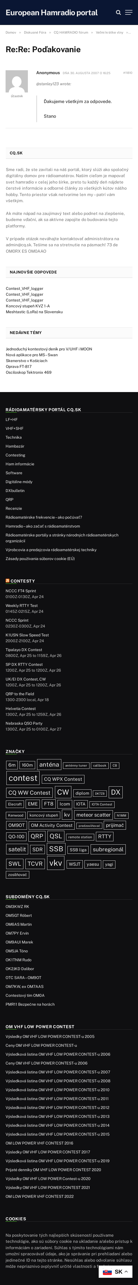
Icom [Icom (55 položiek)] (65, 804)
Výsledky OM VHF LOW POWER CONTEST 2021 (48, 1187)
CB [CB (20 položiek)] (115, 765)
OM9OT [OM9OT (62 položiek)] (16, 825)
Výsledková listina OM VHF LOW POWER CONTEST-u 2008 (58, 1081)
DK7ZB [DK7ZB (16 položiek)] (100, 793)
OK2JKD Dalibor (20, 969)
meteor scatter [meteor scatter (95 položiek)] (93, 815)
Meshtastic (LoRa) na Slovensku (34, 312)
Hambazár (15, 446)
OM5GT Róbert (19, 915)
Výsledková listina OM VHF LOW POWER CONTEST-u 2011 (57, 1098)
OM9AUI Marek (19, 942)
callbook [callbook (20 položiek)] (99, 765)
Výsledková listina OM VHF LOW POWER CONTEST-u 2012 (57, 1107)
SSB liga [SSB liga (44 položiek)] (78, 849)
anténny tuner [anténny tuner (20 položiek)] (76, 765)
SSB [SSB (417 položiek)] (56, 849)
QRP (9, 499)
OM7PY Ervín (17, 933)
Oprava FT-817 (19, 366)
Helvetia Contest (21, 708)
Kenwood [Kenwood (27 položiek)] (15, 815)
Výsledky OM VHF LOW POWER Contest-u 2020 (48, 1178)
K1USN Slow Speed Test (27, 635)
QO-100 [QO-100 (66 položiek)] (16, 836)
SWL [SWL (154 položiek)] (14, 863)
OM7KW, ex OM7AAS (24, 986)
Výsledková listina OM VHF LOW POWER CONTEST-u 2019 (58, 1161)
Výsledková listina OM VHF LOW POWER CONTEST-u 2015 (58, 1134)
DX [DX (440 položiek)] (115, 792)
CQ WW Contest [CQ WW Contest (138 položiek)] (29, 792)
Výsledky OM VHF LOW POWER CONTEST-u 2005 (50, 1036)
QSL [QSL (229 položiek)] (56, 836)
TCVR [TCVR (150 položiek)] (35, 863)
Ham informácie (20, 464)
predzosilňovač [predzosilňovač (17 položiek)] (89, 825)
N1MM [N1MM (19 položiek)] (121, 815)
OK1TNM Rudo (19, 960)
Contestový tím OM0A (25, 995)
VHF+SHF (14, 428)
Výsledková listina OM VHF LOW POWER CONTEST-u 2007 (58, 1072)
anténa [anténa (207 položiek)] (49, 764)
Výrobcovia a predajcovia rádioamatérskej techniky (51, 550)
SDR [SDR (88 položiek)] (37, 849)
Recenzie (14, 508)
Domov (11, 32)
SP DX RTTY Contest (24, 664)
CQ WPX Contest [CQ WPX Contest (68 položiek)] (63, 779)
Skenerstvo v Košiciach (26, 360)
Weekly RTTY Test (22, 605)
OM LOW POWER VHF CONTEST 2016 (39, 1143)
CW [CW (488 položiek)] (63, 792)
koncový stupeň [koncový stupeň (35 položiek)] (44, 815)
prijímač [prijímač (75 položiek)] (115, 825)
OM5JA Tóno (17, 951)
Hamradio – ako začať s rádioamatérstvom (43, 526)
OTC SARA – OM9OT (23, 977)
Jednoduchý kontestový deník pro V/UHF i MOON (49, 349)
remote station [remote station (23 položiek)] (80, 837)
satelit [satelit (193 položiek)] (17, 849)
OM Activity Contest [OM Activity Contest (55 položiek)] (51, 825)
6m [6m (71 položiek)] (12, 765)
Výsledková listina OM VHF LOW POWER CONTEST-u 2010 (58, 1090)
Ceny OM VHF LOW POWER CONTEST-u (41, 1045)
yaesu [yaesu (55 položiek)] (93, 864)
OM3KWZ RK (17, 906)
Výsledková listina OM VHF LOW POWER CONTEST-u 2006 (58, 1054)
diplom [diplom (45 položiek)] (82, 793)
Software (14, 473)
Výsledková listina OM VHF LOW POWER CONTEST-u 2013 (58, 1116)
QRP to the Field (20, 694)
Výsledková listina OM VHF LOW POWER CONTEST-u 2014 (58, 1125)
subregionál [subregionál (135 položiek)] (108, 849)
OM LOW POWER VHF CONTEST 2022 (40, 1196)
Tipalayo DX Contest (24, 649)
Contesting (15, 455)
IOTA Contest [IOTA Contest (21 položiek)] (102, 804)
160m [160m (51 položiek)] (27, 765)
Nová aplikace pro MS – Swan (32, 355)
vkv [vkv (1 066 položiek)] (55, 863)
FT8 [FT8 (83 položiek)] (49, 804)
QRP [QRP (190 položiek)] (37, 836)
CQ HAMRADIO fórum (71, 32)
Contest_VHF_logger (24, 288)
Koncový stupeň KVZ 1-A (28, 306)
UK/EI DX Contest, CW (26, 679)
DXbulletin (15, 490)
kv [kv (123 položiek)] (67, 814)
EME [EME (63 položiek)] (33, 804)
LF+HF (12, 419)
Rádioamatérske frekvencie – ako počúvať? (44, 517)
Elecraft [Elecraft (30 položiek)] (15, 804)
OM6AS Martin (19, 924)
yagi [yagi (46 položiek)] (109, 864)
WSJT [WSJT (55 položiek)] (75, 864)
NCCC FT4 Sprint (21, 591)
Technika (14, 437)
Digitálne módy (19, 482)
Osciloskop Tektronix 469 (29, 372)
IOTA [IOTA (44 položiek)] (81, 804)
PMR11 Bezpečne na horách (30, 1004)
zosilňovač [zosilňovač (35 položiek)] (17, 874)
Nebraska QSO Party (24, 723)
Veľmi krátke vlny (109, 32)
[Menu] (128, 12)
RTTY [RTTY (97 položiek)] (104, 836)
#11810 (127, 72)
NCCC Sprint (17, 620)
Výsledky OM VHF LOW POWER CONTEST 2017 (48, 1152)
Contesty (23, 581)
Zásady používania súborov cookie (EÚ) (40, 558)
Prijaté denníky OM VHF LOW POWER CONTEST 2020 (53, 1170)
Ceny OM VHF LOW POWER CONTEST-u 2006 (47, 1063)
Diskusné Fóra (35, 32)
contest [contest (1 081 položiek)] (23, 778)
